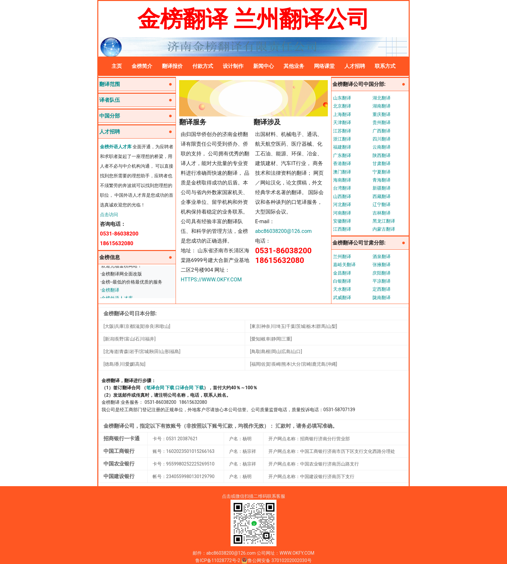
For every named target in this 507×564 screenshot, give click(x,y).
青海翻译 (381, 180)
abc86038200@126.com (283, 231)
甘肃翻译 (381, 163)
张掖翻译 (381, 264)
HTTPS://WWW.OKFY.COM (211, 280)
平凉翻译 (381, 281)
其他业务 (294, 66)
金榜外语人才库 (116, 146)
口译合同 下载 (189, 387)
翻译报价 (172, 66)
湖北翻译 (381, 97)
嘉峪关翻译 (344, 264)
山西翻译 (342, 196)
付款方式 (202, 66)
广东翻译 (342, 155)
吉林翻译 (381, 212)
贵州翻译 (381, 122)
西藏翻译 (381, 196)
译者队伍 (109, 100)
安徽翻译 (342, 221)
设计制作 (233, 66)
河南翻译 (342, 212)
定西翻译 (381, 289)
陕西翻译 (381, 155)
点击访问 (109, 214)
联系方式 (385, 66)
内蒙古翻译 (383, 229)
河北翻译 (342, 204)
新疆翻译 (381, 188)
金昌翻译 (342, 273)
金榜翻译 (110, 291)
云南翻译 (381, 147)
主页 (117, 66)
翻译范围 (109, 84)
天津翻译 (342, 122)
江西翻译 (342, 229)
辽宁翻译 (381, 204)
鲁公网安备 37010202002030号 (276, 560)
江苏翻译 (342, 130)
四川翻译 (381, 138)
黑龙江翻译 (383, 221)
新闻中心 (263, 66)
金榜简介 (142, 66)
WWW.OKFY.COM (296, 553)
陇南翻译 (381, 297)
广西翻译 (381, 130)
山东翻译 (342, 97)
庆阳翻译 (381, 273)
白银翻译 (342, 281)
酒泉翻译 (381, 256)
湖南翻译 (381, 106)
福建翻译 (342, 147)
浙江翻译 (342, 138)
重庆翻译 (381, 114)
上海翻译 (342, 114)
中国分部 (109, 116)
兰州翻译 (342, 256)
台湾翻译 (342, 188)
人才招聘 (354, 66)
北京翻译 (342, 106)
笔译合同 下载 (160, 387)
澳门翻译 (342, 171)
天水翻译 (342, 289)
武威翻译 (342, 297)
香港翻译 (342, 163)
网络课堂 (324, 66)
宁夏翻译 (381, 171)
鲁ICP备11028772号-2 (217, 560)
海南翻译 (342, 180)
